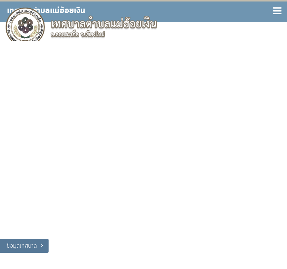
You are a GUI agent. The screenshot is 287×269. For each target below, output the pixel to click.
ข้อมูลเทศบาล (22, 246)
